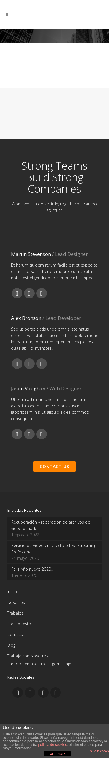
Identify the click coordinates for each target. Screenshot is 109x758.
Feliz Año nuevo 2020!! (32, 569)
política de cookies (52, 745)
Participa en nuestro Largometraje (39, 663)
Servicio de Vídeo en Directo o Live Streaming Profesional (53, 549)
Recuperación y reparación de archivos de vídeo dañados (50, 525)
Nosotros (16, 602)
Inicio (12, 591)
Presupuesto (19, 623)
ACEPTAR (57, 754)
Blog (11, 645)
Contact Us (54, 466)
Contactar (16, 634)
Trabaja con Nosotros (27, 656)
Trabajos (15, 613)
